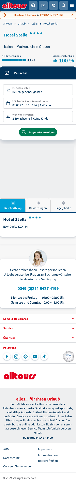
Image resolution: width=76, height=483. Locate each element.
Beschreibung (12, 205)
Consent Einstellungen (17, 466)
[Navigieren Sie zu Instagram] (16, 356)
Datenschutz (11, 457)
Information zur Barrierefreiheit (48, 457)
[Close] (72, 15)
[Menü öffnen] (72, 5)
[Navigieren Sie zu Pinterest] (25, 356)
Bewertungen (38, 205)
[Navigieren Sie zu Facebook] (7, 356)
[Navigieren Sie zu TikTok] (44, 356)
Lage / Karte (63, 205)
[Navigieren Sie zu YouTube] (35, 356)
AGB (6, 449)
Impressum (45, 449)
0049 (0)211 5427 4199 (38, 288)
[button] (38, 318)
